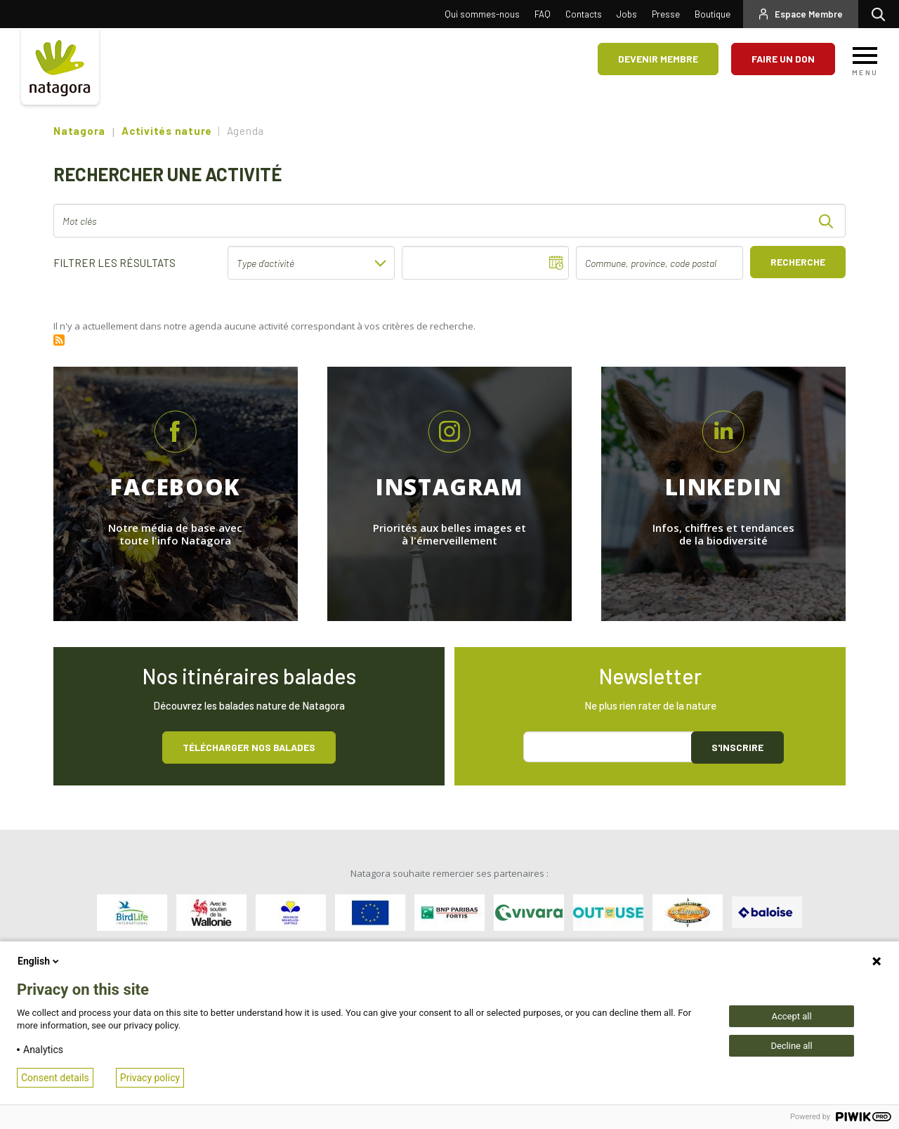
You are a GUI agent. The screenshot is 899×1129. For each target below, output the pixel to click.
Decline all (791, 1045)
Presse (666, 14)
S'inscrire (737, 747)
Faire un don (783, 59)
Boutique (712, 14)
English (39, 961)
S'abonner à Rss (59, 340)
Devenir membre (658, 59)
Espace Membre (809, 14)
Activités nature (167, 130)
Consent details (55, 1077)
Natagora (79, 130)
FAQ (542, 14)
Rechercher (882, 14)
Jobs (627, 14)
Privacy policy (150, 1077)
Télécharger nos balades (249, 747)
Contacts (583, 14)
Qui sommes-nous (482, 14)
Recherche (797, 262)
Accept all (791, 1016)
